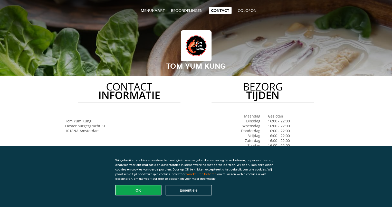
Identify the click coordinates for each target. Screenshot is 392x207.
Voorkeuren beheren (201, 174)
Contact (220, 10)
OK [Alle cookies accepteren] (138, 190)
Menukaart (153, 10)
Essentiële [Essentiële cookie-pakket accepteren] (188, 190)
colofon (247, 10)
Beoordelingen (187, 10)
